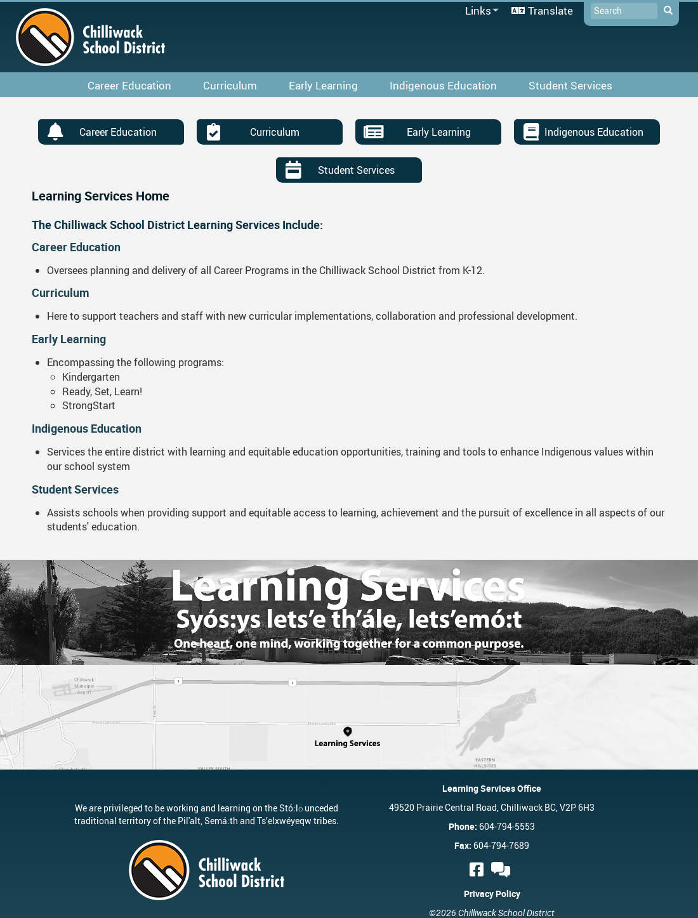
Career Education (118, 132)
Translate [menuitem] (550, 10)
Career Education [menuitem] (129, 85)
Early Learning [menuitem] (323, 85)
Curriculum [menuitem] (230, 85)
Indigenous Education (593, 132)
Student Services (356, 170)
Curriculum (275, 132)
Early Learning (439, 132)
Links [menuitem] (480, 11)
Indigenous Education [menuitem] (443, 85)
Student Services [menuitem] (570, 85)
